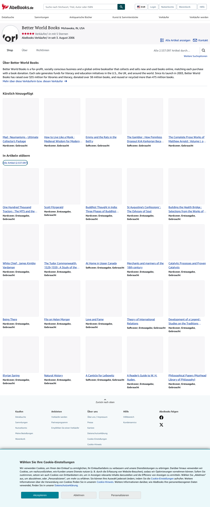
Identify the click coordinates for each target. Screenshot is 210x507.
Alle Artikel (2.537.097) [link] (15, 162)
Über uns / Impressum (97, 417)
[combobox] (80, 7)
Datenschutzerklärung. (66, 485)
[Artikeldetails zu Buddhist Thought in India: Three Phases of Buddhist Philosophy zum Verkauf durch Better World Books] (105, 190)
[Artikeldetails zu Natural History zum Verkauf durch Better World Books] (63, 357)
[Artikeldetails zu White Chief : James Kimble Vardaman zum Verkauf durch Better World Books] (22, 246)
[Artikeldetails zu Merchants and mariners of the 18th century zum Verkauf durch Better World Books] (146, 246)
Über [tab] (25, 50)
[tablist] (28, 50)
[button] (203, 50)
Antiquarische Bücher (81, 17)
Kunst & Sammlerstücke (125, 17)
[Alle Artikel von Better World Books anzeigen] (175, 40)
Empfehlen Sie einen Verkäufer (65, 428)
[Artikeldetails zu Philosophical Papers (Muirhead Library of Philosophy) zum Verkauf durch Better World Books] (188, 359)
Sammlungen (42, 17)
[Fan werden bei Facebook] (161, 418)
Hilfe (202, 6)
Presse (90, 422)
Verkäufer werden (199, 17)
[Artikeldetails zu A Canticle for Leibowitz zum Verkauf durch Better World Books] (105, 357)
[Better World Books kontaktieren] (200, 40)
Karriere (90, 428)
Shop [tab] (10, 50)
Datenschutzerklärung (97, 433)
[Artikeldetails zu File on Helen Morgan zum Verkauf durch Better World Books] (63, 300)
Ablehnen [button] (78, 495)
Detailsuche (8, 17)
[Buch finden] (121, 7)
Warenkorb (20, 439)
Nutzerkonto (167, 6)
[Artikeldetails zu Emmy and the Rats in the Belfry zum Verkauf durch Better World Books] (105, 120)
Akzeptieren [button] (40, 495)
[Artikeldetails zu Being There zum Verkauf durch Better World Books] (22, 300)
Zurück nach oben (105, 402)
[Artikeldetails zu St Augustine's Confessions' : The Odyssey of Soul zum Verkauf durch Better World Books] (146, 190)
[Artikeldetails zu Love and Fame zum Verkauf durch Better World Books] (105, 300)
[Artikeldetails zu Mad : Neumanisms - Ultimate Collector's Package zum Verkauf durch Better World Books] (22, 120)
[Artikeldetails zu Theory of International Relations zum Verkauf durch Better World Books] (146, 302)
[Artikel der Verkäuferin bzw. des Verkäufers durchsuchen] (172, 50)
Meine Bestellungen (24, 433)
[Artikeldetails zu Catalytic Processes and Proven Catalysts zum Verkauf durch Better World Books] (188, 246)
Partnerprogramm (59, 422)
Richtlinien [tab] (42, 50)
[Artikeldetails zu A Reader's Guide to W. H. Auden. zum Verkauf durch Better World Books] (146, 359)
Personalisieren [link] (120, 495)
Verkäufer (164, 17)
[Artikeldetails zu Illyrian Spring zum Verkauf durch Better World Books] (22, 357)
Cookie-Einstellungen (162, 478)
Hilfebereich (128, 417)
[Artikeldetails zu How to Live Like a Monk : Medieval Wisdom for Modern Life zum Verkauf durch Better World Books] (63, 120)
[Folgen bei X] (161, 425)
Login (153, 6)
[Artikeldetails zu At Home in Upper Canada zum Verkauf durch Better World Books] (105, 244)
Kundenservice (129, 422)
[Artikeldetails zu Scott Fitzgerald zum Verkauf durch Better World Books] (63, 188)
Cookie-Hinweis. (105, 481)
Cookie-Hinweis (94, 444)
